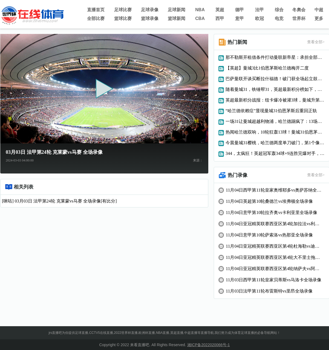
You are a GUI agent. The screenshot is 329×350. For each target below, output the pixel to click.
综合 (279, 9)
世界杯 (298, 18)
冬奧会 (298, 9)
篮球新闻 (176, 18)
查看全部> (316, 42)
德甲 (239, 9)
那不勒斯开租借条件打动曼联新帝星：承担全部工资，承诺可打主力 (275, 57)
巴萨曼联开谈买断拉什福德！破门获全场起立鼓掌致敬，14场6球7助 (275, 78)
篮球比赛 (123, 18)
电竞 (279, 18)
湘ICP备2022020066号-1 (208, 345)
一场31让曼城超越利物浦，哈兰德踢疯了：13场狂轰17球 (275, 121)
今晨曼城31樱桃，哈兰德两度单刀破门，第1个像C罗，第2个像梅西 (275, 142)
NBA (200, 9)
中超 (318, 9)
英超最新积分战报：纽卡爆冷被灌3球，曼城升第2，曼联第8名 (275, 100)
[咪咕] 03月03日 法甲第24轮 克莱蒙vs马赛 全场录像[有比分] (59, 201)
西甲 (219, 18)
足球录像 (149, 9)
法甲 (259, 9)
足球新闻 (176, 9)
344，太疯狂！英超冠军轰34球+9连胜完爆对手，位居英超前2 (275, 153)
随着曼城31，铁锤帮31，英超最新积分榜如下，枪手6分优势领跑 (275, 89)
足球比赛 (123, 9)
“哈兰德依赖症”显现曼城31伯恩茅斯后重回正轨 (271, 110)
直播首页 (96, 9)
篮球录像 (149, 18)
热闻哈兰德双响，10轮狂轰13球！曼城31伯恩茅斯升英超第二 (275, 132)
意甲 (239, 18)
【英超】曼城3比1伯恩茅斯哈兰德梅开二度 (267, 68)
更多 (318, 18)
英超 (219, 9)
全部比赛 (96, 18)
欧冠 (259, 18)
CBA (200, 18)
